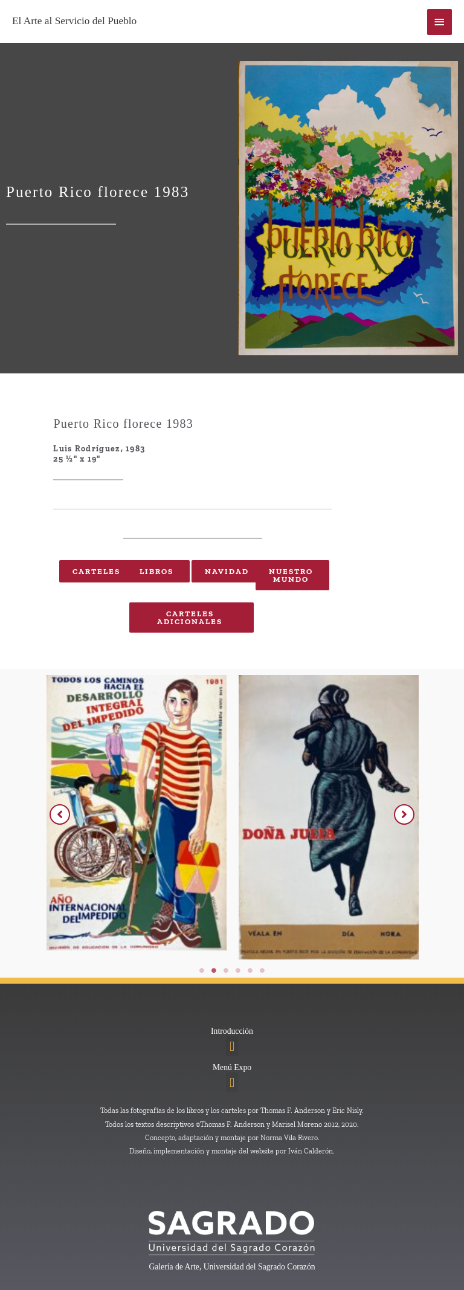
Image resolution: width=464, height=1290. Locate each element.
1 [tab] (202, 970)
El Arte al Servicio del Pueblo (74, 21)
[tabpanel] (158, 815)
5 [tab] (250, 970)
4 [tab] (238, 970)
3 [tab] (226, 970)
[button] (60, 814)
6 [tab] (262, 970)
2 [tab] (214, 970)
